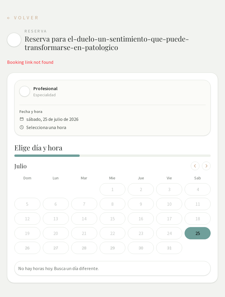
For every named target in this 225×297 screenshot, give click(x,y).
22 (112, 233)
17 (169, 219)
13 (55, 219)
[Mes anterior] (195, 166)
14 (84, 219)
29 (112, 248)
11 (197, 204)
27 (55, 248)
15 (112, 219)
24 (169, 233)
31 (169, 248)
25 (197, 233)
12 (27, 219)
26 (27, 248)
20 (55, 233)
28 (84, 248)
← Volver (23, 17)
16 (141, 219)
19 (27, 233)
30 (141, 248)
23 (141, 233)
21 (84, 233)
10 (169, 204)
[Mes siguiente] (206, 166)
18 (197, 219)
